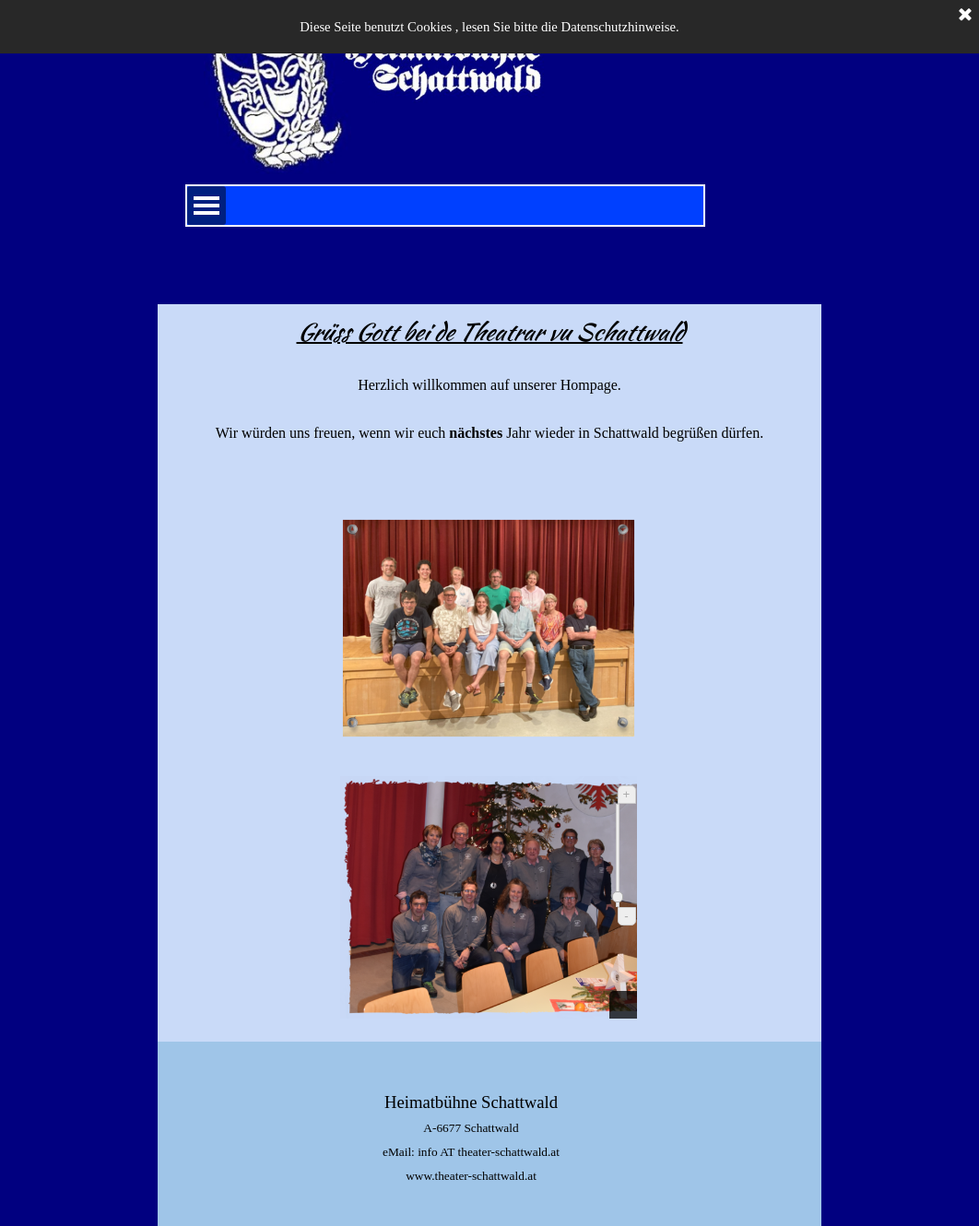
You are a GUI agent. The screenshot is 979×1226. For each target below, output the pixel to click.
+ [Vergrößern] (627, 794)
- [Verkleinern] (626, 916)
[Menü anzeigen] (206, 205)
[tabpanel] (490, 403)
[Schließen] (965, 16)
